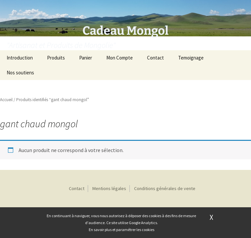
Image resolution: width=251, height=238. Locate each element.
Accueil (6, 99)
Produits (56, 58)
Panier (85, 58)
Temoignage (191, 58)
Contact (155, 58)
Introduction (20, 58)
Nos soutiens (20, 72)
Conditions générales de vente (164, 188)
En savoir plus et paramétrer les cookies (121, 229)
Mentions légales (109, 188)
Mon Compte (119, 58)
